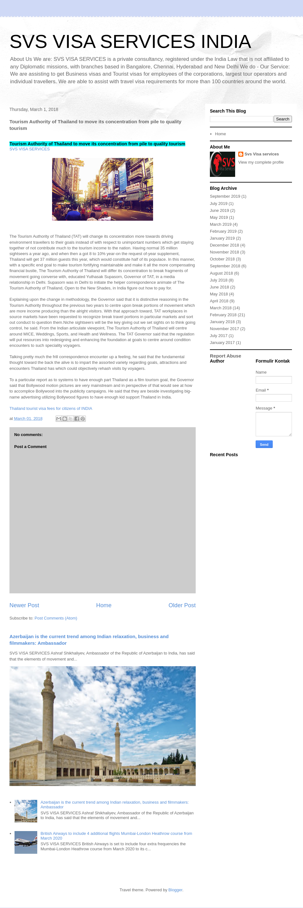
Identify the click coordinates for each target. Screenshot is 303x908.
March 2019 (221, 224)
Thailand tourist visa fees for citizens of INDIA (50, 408)
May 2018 (219, 294)
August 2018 (221, 273)
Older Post (182, 605)
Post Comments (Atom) (56, 618)
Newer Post (24, 605)
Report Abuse (225, 355)
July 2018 (219, 280)
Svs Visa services (262, 154)
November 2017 (224, 328)
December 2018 (224, 245)
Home (104, 605)
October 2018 (222, 259)
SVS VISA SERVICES (29, 149)
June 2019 (219, 210)
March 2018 (221, 308)
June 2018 (219, 287)
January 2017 (222, 342)
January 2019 (222, 238)
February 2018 (223, 314)
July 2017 (219, 335)
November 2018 (224, 252)
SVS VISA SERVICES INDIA (130, 41)
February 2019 (223, 231)
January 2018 (222, 321)
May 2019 (219, 217)
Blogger (175, 890)
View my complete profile (261, 162)
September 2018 (225, 266)
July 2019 (219, 203)
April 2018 (219, 301)
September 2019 (225, 196)
